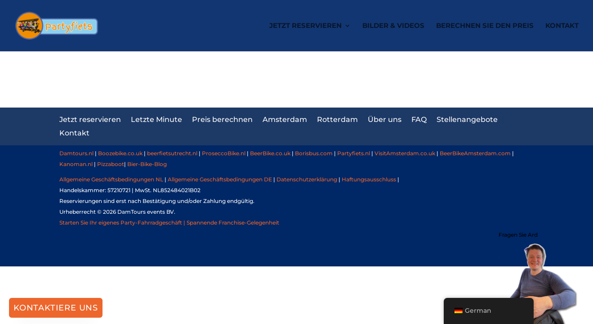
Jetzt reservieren (305, 26)
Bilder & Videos (393, 26)
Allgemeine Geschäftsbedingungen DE (220, 179)
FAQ (419, 119)
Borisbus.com (314, 153)
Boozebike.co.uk (120, 153)
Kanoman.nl (76, 164)
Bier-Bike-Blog (147, 164)
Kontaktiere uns (55, 308)
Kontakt (562, 26)
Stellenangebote (467, 119)
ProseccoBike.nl (223, 153)
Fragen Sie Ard (518, 234)
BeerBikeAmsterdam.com (475, 153)
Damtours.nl (76, 153)
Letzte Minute (156, 119)
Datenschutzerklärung (306, 179)
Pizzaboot (110, 164)
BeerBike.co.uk (270, 153)
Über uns (384, 119)
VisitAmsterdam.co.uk (405, 153)
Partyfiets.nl (353, 153)
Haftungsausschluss (369, 179)
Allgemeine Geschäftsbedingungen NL (111, 179)
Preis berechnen (222, 119)
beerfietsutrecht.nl (172, 153)
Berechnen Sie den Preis (485, 26)
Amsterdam (285, 119)
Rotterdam (337, 119)
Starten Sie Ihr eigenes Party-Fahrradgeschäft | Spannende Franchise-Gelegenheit (169, 222)
